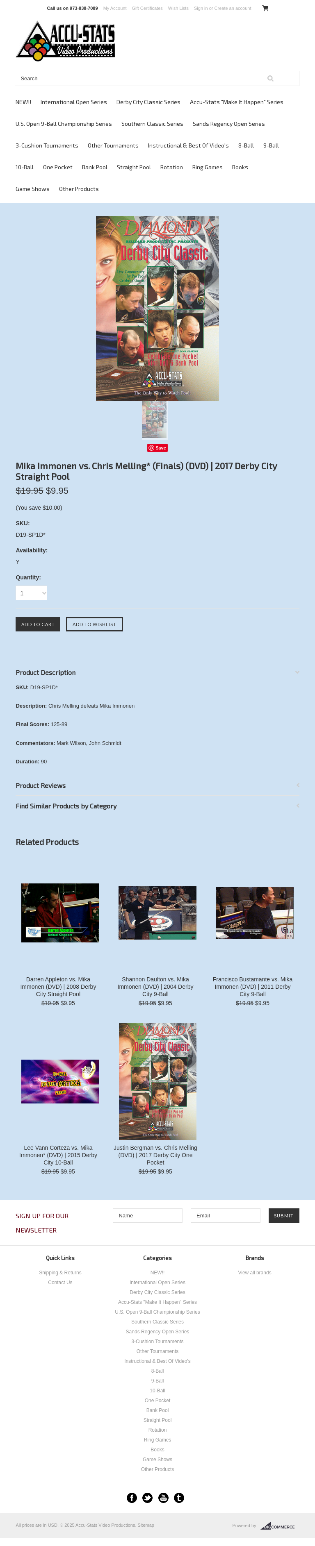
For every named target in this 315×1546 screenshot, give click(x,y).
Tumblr (179, 1498)
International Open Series (74, 101)
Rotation (171, 166)
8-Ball (246, 145)
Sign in (201, 8)
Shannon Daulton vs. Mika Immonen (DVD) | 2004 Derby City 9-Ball (156, 986)
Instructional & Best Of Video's (188, 145)
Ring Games (207, 166)
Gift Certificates (147, 8)
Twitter (147, 1498)
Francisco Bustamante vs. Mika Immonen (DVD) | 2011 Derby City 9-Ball (253, 986)
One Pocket (58, 166)
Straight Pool (134, 166)
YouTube (163, 1498)
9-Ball (271, 145)
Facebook (132, 1498)
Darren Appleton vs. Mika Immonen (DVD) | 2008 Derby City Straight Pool (58, 986)
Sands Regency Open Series (229, 123)
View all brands (254, 1273)
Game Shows (33, 188)
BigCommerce (279, 1525)
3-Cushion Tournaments (47, 145)
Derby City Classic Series (148, 101)
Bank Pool (94, 166)
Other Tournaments (113, 145)
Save (160, 447)
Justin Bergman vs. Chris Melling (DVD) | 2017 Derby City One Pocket (155, 1155)
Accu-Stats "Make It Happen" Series (236, 101)
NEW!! (23, 101)
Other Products (79, 188)
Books (240, 166)
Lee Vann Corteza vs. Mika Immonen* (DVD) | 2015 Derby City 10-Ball (58, 1155)
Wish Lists (178, 8)
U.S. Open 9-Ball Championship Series (64, 123)
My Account (115, 8)
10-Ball (25, 166)
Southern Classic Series (152, 123)
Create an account (233, 8)
